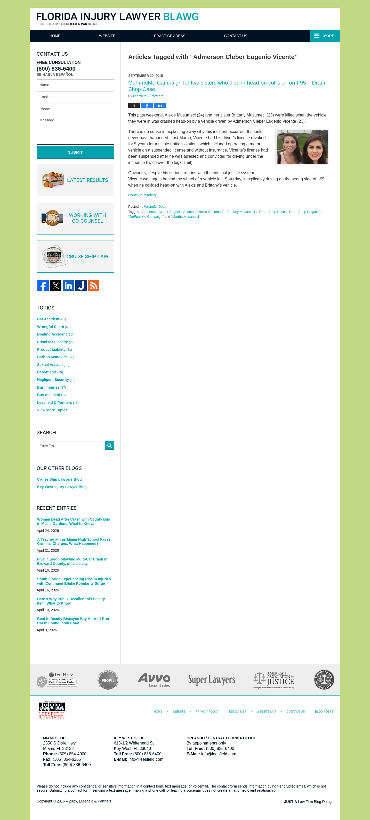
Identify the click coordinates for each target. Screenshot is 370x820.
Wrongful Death (155, 206)
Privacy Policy (207, 711)
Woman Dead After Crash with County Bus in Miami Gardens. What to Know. (73, 521)
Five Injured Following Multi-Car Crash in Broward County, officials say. (72, 561)
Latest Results (74, 180)
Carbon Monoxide (55, 357)
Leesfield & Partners (58, 402)
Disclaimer (237, 711)
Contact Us (296, 36)
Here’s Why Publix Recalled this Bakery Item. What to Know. (71, 601)
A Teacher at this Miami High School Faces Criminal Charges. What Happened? (73, 541)
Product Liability (54, 349)
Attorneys (165, 36)
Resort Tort (50, 372)
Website (107, 36)
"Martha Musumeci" (185, 217)
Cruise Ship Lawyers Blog (59, 479)
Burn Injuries (51, 387)
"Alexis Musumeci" (210, 212)
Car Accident (51, 319)
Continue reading (142, 195)
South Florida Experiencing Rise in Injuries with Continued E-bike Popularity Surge (74, 581)
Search (109, 445)
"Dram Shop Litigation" (305, 212)
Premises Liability (55, 342)
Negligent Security (56, 380)
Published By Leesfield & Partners (283, 18)
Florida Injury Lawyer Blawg (117, 19)
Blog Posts (324, 711)
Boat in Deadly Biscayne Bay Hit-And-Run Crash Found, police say (73, 621)
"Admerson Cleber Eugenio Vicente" (168, 212)
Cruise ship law (74, 256)
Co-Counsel (75, 218)
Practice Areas (230, 36)
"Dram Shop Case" (272, 212)
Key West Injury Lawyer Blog (62, 487)
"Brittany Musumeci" (241, 212)
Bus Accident (52, 395)
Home (55, 36)
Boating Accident (55, 334)
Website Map (266, 711)
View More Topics (52, 410)
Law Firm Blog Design (308, 802)
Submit (75, 152)
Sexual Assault (53, 365)
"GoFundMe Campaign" (146, 217)
